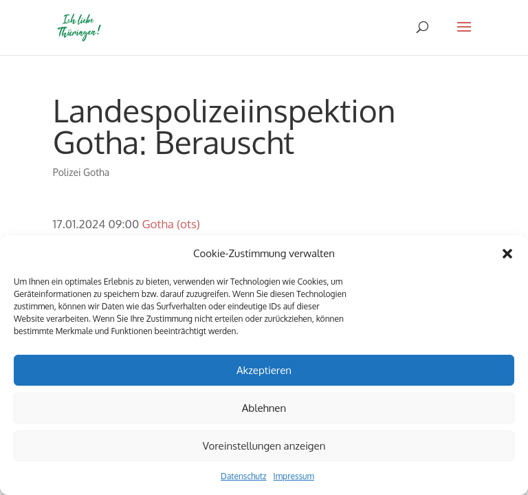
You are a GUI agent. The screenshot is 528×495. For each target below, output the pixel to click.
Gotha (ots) (170, 224)
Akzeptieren (264, 370)
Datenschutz (243, 476)
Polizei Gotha (81, 172)
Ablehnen (264, 408)
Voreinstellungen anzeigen (264, 445)
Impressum (294, 476)
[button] (507, 254)
